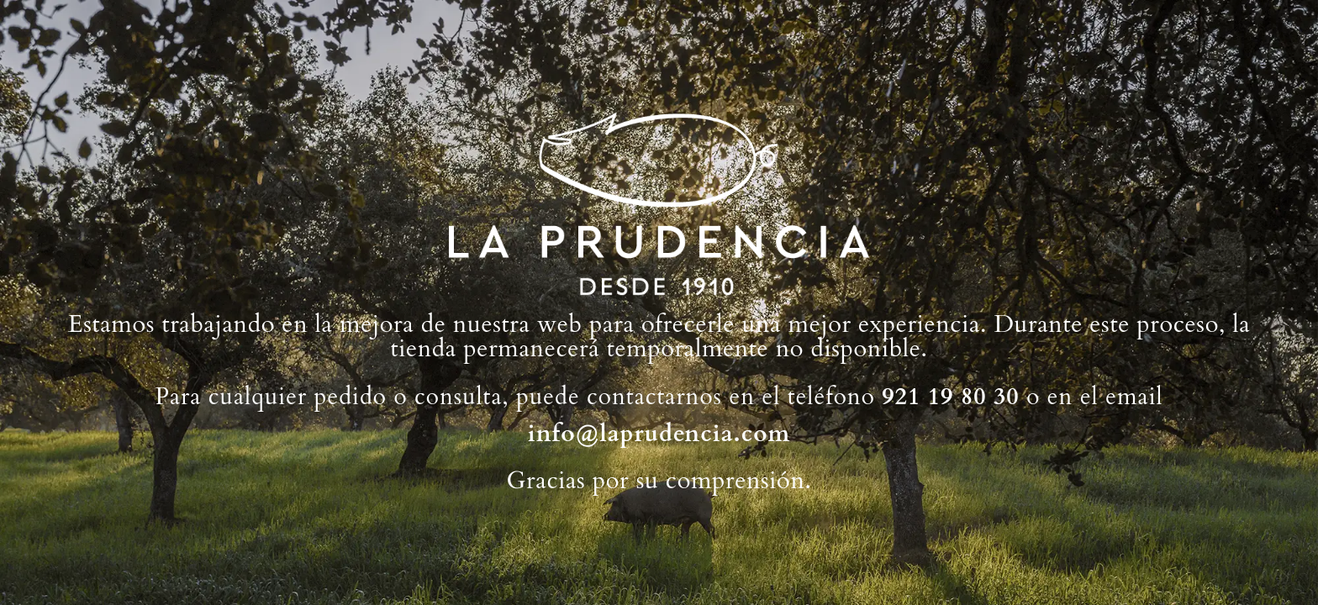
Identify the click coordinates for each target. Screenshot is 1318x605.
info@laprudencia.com (659, 434)
